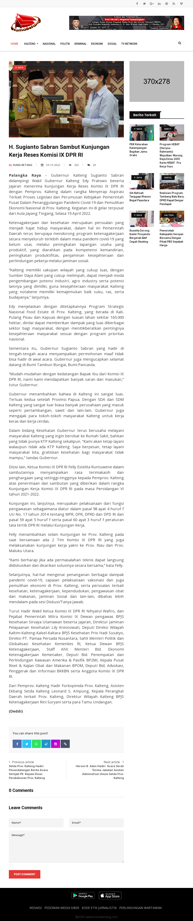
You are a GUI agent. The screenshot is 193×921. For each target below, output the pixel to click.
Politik (65, 43)
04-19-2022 (50, 165)
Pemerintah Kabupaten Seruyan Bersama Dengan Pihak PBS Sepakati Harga (171, 238)
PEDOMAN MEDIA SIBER (61, 908)
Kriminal (80, 43)
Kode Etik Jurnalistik (99, 908)
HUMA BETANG (20, 165)
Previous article (37, 770)
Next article (95, 770)
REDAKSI (36, 908)
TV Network (129, 43)
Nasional (49, 43)
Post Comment (24, 874)
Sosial (112, 43)
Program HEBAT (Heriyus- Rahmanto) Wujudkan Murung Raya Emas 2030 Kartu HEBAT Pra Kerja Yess (171, 155)
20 (91, 165)
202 (74, 165)
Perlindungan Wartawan (140, 908)
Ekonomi (97, 43)
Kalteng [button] (30, 43)
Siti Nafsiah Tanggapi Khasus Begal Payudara (140, 196)
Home (14, 43)
